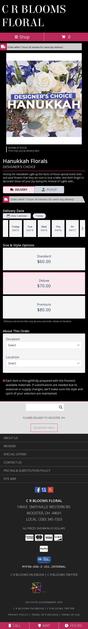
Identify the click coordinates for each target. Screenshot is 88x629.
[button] (44, 560)
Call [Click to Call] (15, 625)
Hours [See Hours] (73, 625)
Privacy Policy (18, 614)
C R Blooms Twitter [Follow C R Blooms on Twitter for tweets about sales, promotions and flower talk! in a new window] (62, 575)
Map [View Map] (44, 625)
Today (39, 215)
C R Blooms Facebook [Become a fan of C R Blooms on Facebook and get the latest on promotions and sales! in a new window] (27, 575)
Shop (22, 37)
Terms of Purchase (45, 614)
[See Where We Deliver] (44, 427)
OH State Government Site (44, 602)
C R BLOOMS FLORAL (34, 16)
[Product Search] (45, 407)
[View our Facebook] (38, 491)
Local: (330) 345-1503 (44, 519)
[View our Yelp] (50, 491)
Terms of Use (71, 614)
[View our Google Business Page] (44, 491)
